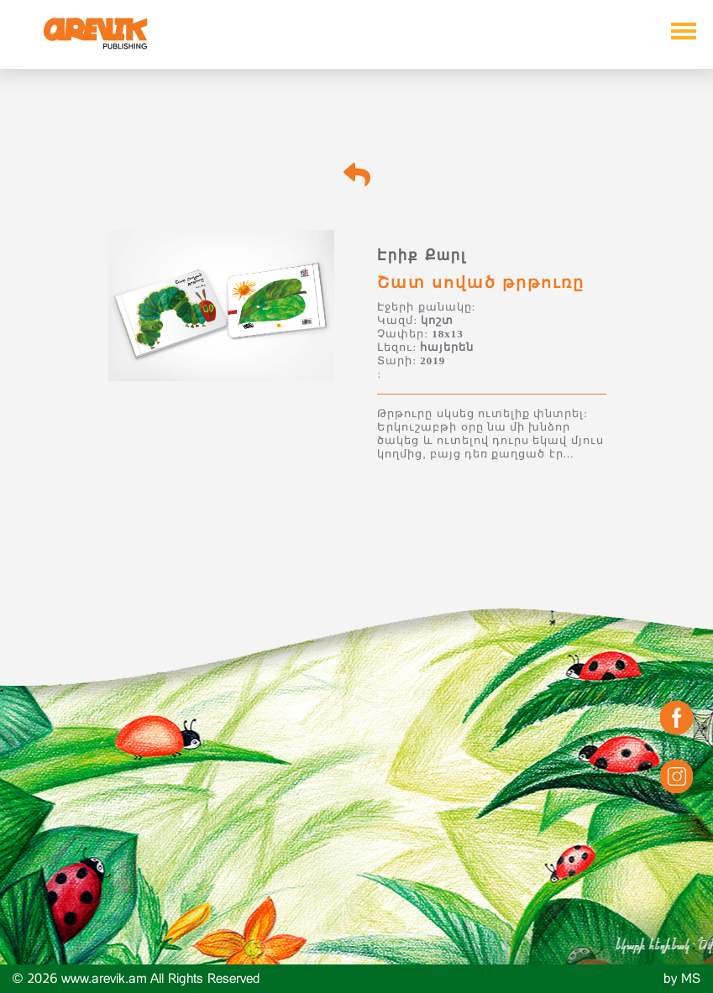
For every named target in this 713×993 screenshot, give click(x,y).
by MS (681, 978)
